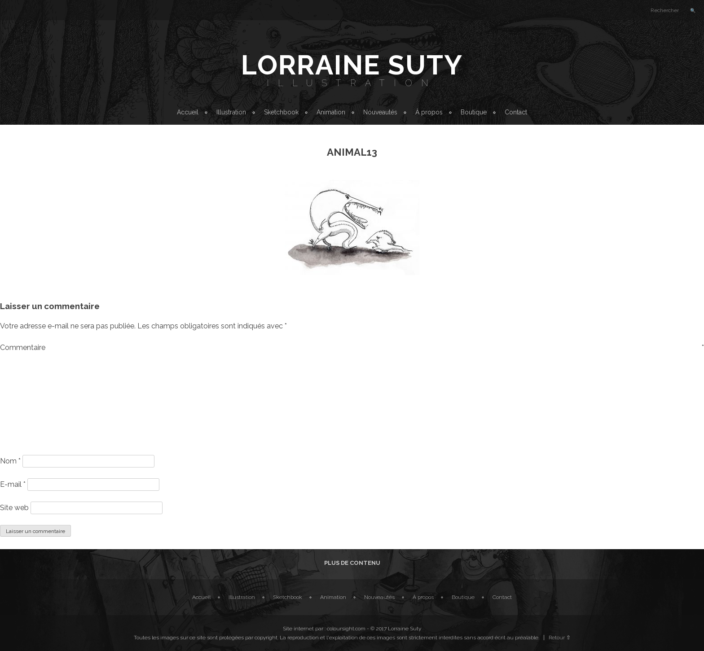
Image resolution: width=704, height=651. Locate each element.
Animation (331, 112)
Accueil (187, 112)
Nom (10, 461)
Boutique (474, 112)
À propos (429, 112)
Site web (14, 507)
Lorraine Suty (352, 65)
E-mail (13, 484)
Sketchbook (281, 112)
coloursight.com (346, 628)
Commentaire (352, 347)
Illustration (352, 83)
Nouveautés (380, 112)
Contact (516, 112)
